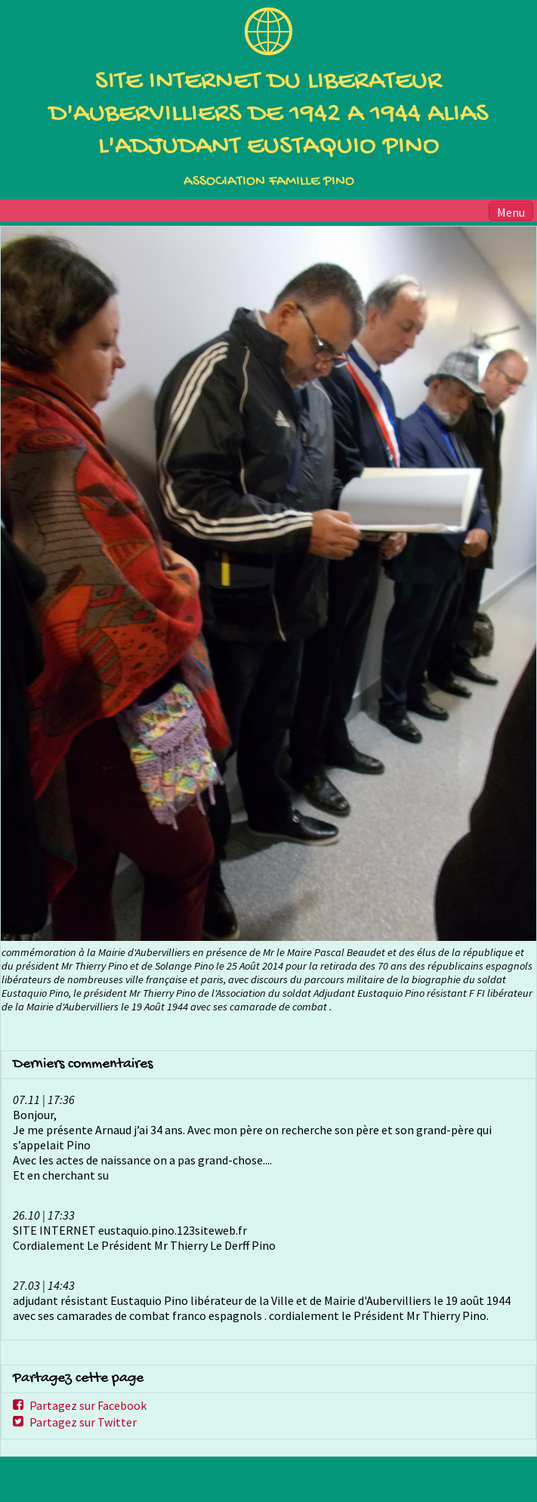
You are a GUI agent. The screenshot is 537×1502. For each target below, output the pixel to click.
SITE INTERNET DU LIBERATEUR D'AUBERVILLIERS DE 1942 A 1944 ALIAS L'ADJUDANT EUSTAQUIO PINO (269, 114)
